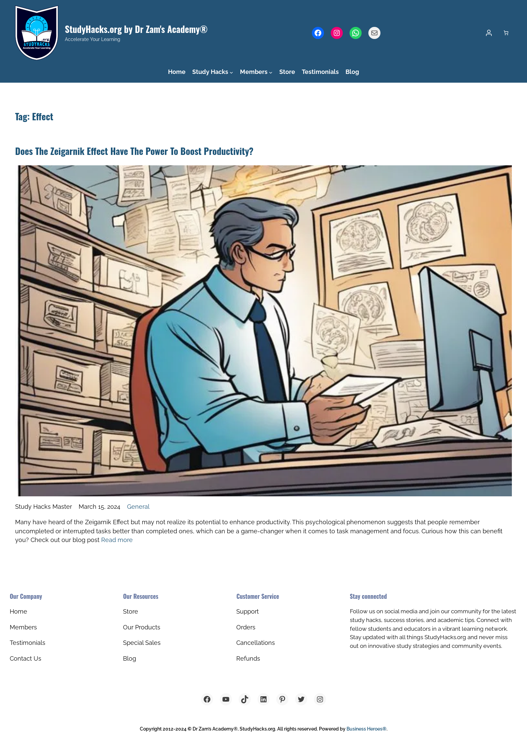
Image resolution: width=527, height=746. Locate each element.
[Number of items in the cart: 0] (506, 33)
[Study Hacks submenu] (231, 72)
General (138, 506)
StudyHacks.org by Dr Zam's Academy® (136, 29)
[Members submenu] (271, 72)
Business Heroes (367, 729)
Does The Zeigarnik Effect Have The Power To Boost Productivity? (134, 151)
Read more (117, 539)
